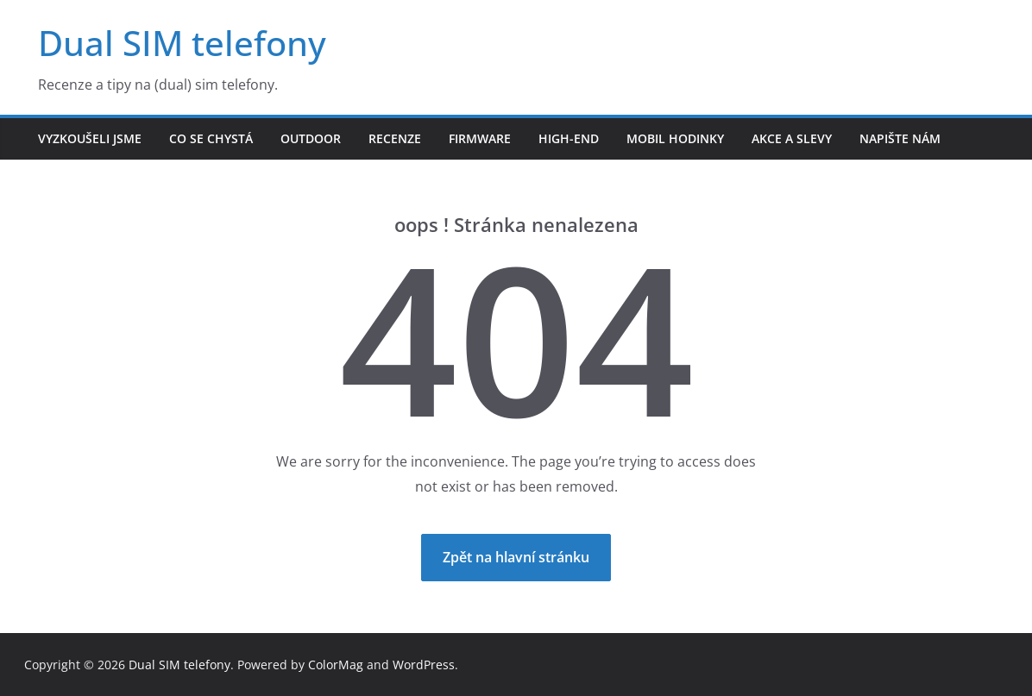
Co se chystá (211, 138)
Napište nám (900, 138)
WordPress (424, 664)
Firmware (480, 138)
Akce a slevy (792, 138)
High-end (568, 138)
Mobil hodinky (675, 138)
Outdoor (310, 138)
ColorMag (335, 664)
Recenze (394, 138)
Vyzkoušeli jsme (90, 138)
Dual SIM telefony (182, 42)
